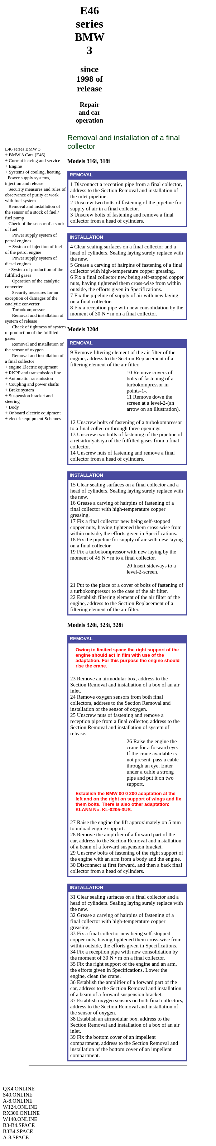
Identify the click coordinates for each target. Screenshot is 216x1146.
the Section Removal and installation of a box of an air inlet (124, 685)
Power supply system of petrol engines (31, 237)
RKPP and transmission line (35, 372)
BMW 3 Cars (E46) (27, 154)
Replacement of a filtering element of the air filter (121, 361)
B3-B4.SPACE (19, 1125)
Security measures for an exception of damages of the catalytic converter (31, 298)
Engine (15, 166)
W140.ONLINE (20, 1119)
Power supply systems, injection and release (27, 180)
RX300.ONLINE (21, 1113)
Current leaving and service (34, 160)
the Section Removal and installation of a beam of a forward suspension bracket (125, 844)
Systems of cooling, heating (35, 172)
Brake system (21, 390)
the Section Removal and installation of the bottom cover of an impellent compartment (124, 1049)
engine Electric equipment (33, 367)
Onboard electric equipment (35, 412)
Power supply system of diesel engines (31, 260)
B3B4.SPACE (18, 1131)
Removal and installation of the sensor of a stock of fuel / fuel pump (32, 212)
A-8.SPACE (16, 1137)
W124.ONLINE (20, 1107)
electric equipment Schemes (35, 418)
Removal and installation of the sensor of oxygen (34, 346)
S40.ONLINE (18, 1095)
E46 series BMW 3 (22, 149)
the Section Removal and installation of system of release (125, 727)
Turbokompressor (28, 309)
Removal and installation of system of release (34, 318)
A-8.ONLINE (18, 1101)
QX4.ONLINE (19, 1089)
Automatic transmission (31, 378)
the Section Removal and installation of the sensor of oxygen (120, 706)
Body (14, 407)
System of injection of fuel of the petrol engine (33, 249)
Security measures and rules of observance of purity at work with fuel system (35, 194)
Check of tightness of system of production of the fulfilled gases (35, 332)
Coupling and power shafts (34, 384)
